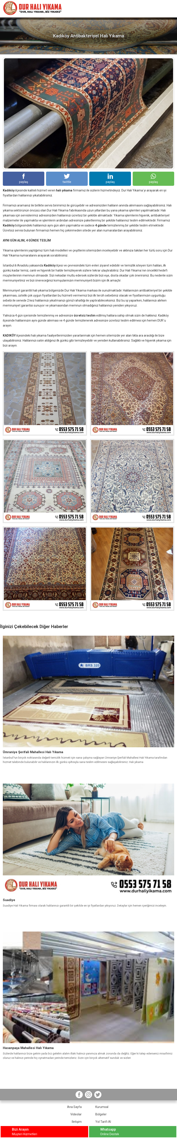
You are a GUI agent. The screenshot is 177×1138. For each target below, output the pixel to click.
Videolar (76, 1114)
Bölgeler (101, 1114)
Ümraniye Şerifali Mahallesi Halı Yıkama (33, 752)
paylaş (23, 179)
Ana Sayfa (74, 1107)
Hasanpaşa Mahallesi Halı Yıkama (28, 1048)
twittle (67, 179)
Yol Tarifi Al (103, 1121)
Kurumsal (101, 1107)
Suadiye (9, 900)
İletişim (77, 1121)
